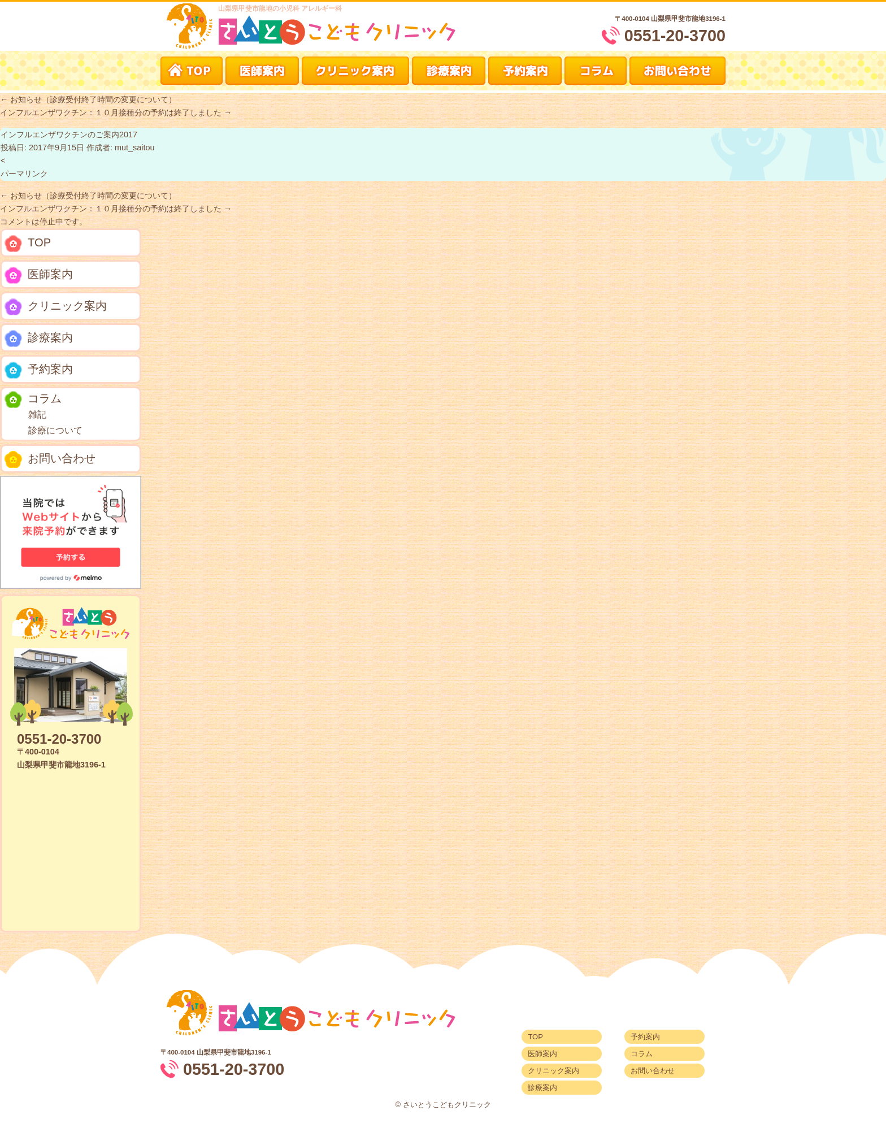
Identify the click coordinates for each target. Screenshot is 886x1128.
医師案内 (39, 275)
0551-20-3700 (675, 36)
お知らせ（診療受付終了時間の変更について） (88, 99)
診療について (55, 430)
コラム (33, 399)
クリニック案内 (56, 306)
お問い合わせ (50, 459)
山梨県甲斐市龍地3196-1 (688, 18)
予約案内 (39, 370)
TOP (28, 243)
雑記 (37, 414)
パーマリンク (24, 173)
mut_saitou (134, 147)
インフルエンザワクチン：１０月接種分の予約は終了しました (116, 112)
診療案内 (39, 338)
